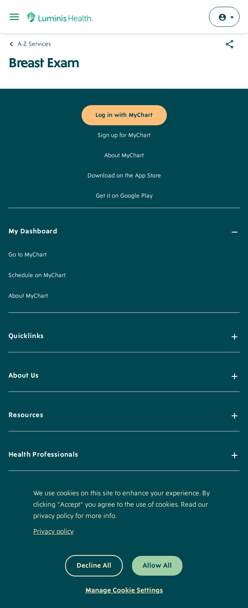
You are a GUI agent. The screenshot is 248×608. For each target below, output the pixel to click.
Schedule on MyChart (37, 275)
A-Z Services (34, 44)
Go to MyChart (27, 254)
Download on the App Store (124, 175)
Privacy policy (53, 531)
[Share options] (229, 44)
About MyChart (124, 155)
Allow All (157, 565)
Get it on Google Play (124, 196)
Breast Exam (43, 63)
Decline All (94, 565)
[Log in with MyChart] (224, 17)
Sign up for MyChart (124, 135)
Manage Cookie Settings (124, 590)
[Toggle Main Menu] (14, 17)
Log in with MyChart (124, 115)
